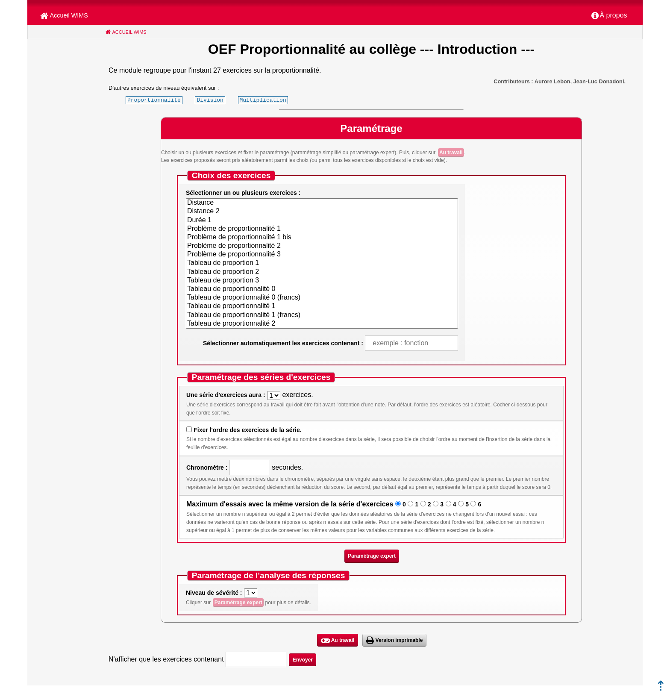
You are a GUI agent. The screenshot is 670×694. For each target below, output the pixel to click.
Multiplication (262, 100)
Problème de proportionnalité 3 (322, 254)
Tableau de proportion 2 (322, 272)
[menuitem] (609, 16)
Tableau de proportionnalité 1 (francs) (322, 315)
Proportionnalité (154, 100)
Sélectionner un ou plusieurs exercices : (243, 192)
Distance (322, 203)
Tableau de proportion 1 (322, 263)
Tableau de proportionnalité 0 (322, 289)
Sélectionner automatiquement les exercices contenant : (283, 343)
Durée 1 (322, 220)
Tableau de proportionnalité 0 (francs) (322, 298)
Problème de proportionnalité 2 (322, 246)
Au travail (451, 153)
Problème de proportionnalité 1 (322, 229)
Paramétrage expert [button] (372, 556)
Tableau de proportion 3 (322, 280)
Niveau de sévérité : (214, 592)
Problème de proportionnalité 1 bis (322, 237)
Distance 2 (322, 211)
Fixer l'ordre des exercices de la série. (247, 429)
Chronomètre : (206, 467)
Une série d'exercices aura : (225, 394)
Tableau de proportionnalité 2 (322, 324)
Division (210, 100)
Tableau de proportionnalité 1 (322, 306)
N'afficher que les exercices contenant (166, 659)
